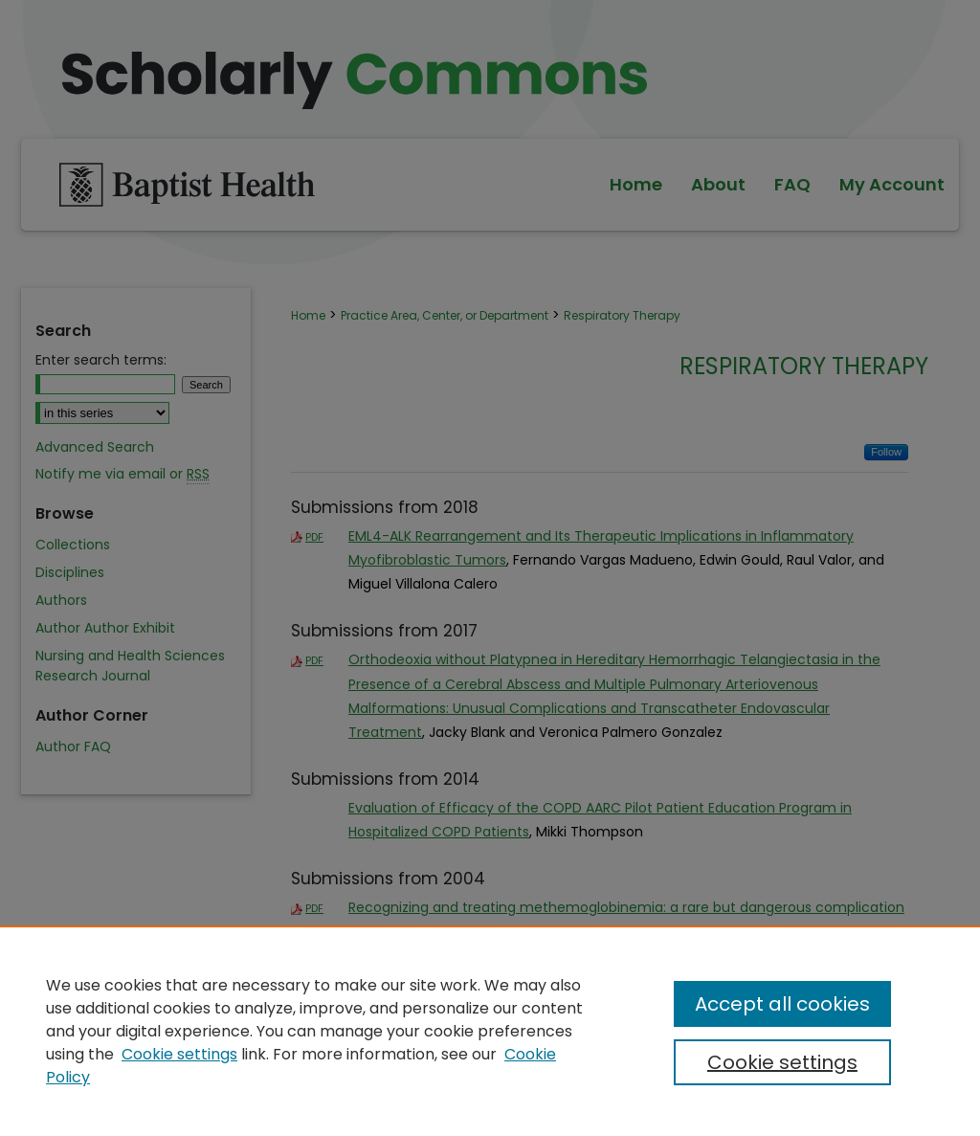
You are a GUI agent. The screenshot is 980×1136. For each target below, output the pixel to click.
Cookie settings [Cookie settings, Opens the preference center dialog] (782, 1062)
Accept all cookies (782, 1004)
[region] (490, 1030)
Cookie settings (179, 1054)
